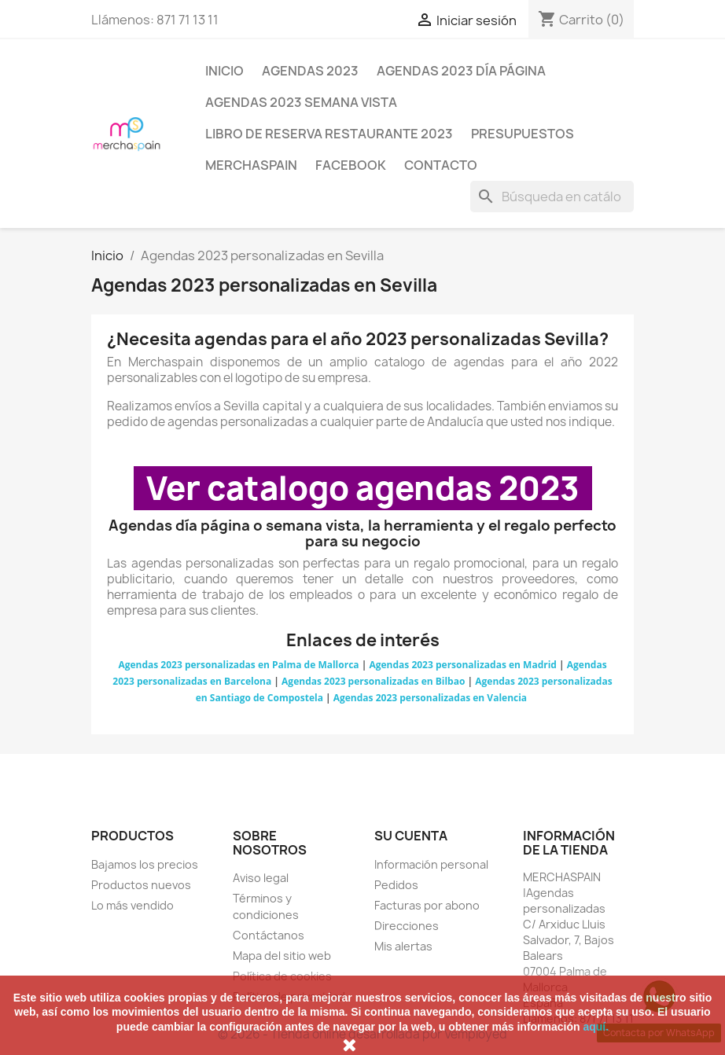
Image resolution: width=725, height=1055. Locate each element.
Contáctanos (268, 935)
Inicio (224, 70)
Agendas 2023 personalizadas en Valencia (430, 697)
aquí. (596, 1026)
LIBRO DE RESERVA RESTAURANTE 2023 (329, 133)
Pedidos (396, 884)
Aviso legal (261, 877)
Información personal (431, 864)
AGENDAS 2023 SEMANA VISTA (301, 102)
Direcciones (406, 925)
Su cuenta (410, 835)
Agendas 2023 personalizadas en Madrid (463, 664)
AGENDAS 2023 (310, 70)
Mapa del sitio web (282, 955)
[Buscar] (552, 196)
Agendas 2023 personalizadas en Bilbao (373, 681)
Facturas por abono (427, 905)
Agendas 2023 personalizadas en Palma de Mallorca (238, 664)
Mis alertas (403, 946)
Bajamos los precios (144, 864)
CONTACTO (440, 165)
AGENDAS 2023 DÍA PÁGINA (461, 70)
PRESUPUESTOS (522, 133)
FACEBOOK (350, 165)
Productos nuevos (141, 884)
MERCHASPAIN (251, 165)
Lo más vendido (132, 905)
